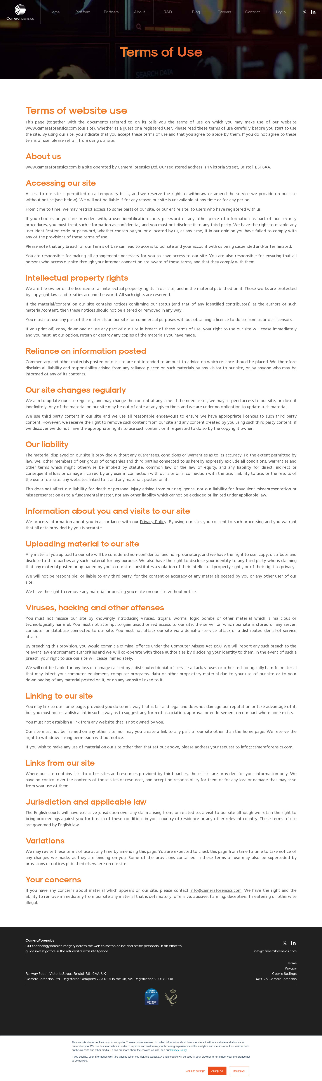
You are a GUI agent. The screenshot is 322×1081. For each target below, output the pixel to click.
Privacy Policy (178, 1050)
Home (55, 12)
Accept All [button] (217, 1070)
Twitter (304, 12)
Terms (292, 1027)
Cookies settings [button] (195, 1070)
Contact (252, 12)
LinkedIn (313, 12)
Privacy (291, 1033)
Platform (82, 12)
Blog (196, 12)
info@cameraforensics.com (266, 747)
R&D (168, 12)
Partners (111, 12)
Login (281, 12)
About (139, 12)
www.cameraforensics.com (51, 128)
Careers (224, 12)
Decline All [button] (239, 1070)
